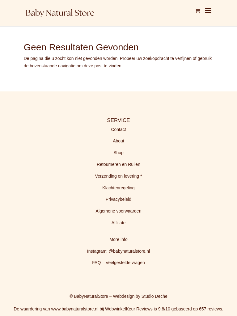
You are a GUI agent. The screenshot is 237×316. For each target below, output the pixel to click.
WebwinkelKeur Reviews (129, 308)
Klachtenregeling (118, 187)
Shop (118, 152)
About (118, 140)
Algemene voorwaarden (119, 211)
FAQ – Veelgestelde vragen (118, 262)
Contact (118, 129)
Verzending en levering (117, 176)
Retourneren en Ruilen (118, 164)
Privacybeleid (118, 199)
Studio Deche (154, 296)
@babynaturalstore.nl (129, 251)
